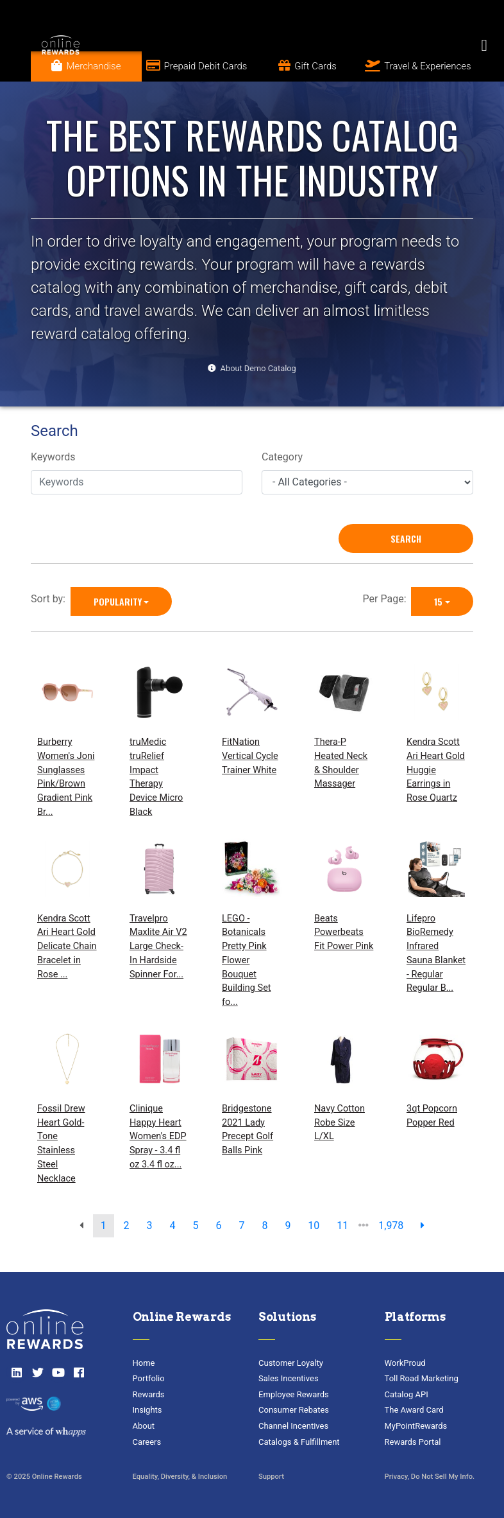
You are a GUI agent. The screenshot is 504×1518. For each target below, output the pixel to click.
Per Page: (387, 599)
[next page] (422, 1225)
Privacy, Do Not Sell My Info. (430, 1476)
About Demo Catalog (258, 368)
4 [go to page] (173, 1225)
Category (282, 457)
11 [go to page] (342, 1225)
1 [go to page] (103, 1225)
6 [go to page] (218, 1225)
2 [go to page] (127, 1225)
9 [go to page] (287, 1225)
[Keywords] (136, 482)
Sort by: (51, 599)
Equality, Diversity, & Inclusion (180, 1476)
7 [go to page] (241, 1225)
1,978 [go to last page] (390, 1225)
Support (271, 1476)
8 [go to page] (264, 1225)
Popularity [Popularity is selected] (118, 601)
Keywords (53, 457)
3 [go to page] (150, 1225)
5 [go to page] (196, 1225)
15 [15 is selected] (438, 601)
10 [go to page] (313, 1225)
